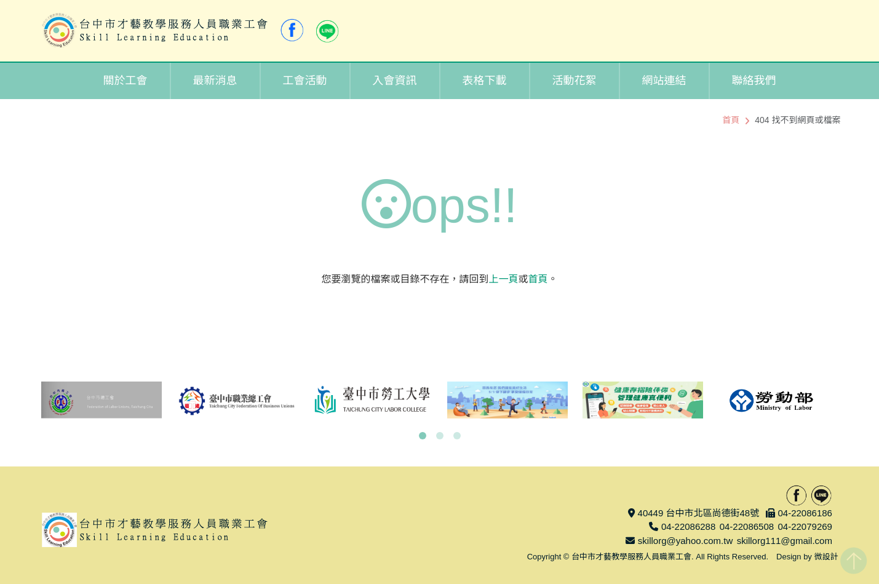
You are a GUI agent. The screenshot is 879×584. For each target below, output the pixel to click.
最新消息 (215, 80)
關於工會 (125, 80)
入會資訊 (395, 80)
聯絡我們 (754, 80)
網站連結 (664, 80)
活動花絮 (574, 80)
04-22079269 (805, 526)
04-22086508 (747, 526)
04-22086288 (688, 526)
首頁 (730, 120)
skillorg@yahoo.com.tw (685, 540)
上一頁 (503, 279)
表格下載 (485, 80)
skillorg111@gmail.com (784, 540)
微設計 (826, 556)
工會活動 (305, 80)
